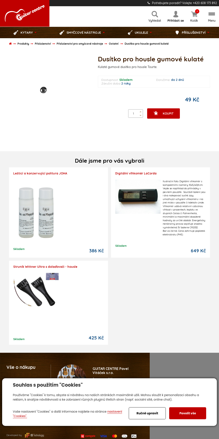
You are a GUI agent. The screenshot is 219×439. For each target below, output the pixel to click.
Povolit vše (187, 413)
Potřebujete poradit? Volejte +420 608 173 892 (182, 3)
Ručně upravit (147, 413)
